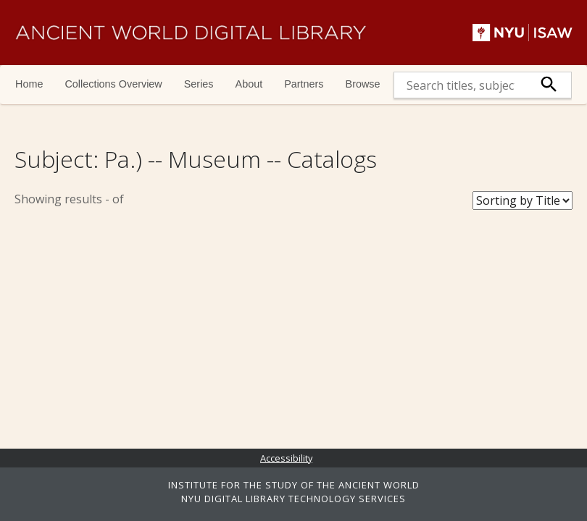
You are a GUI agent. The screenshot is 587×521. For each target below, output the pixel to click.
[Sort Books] (522, 200)
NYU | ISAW (522, 32)
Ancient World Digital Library (190, 32)
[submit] (549, 85)
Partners (303, 84)
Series (199, 84)
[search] (460, 85)
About (249, 84)
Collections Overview (113, 84)
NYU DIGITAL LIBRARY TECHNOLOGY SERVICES (293, 498)
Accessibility (286, 458)
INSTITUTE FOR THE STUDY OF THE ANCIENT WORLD (294, 484)
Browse (363, 84)
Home (29, 84)
